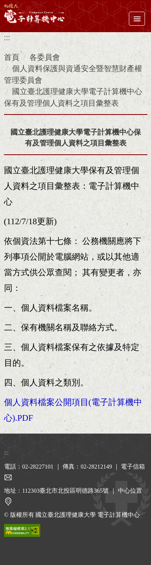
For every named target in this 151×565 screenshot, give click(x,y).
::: (7, 37)
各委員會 (44, 57)
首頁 (11, 57)
